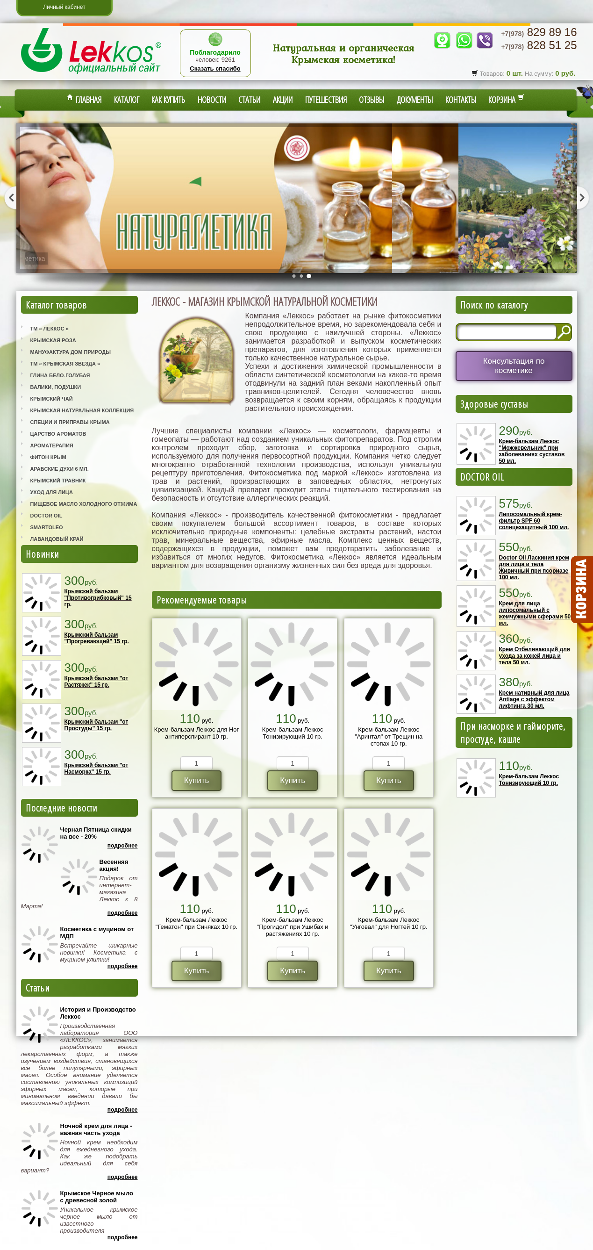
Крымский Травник (58, 480)
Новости (212, 99)
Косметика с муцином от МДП (97, 933)
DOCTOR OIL (482, 476)
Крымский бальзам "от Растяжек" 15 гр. (96, 681)
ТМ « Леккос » (49, 328)
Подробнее (122, 845)
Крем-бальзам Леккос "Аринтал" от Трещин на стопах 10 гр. (388, 736)
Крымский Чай (51, 399)
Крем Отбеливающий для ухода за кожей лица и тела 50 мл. (534, 656)
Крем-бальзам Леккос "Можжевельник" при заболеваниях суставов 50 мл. (532, 451)
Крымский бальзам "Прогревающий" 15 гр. (96, 638)
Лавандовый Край (57, 539)
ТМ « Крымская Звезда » (65, 363)
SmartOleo (46, 527)
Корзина (506, 99)
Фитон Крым (48, 457)
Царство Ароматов (58, 434)
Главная (84, 99)
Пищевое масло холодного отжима (83, 504)
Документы (415, 99)
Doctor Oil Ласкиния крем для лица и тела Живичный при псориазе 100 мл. (534, 567)
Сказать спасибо (215, 68)
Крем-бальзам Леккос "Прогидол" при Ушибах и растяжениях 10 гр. (293, 926)
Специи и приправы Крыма (70, 422)
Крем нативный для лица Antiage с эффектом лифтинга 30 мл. (534, 699)
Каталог (126, 99)
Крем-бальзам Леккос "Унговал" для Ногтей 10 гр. (389, 923)
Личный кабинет (64, 7)
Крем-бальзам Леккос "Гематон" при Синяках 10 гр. (196, 923)
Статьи (249, 99)
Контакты (460, 99)
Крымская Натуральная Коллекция (82, 410)
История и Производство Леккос (98, 1013)
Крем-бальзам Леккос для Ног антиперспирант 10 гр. (196, 733)
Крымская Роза (53, 340)
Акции (283, 99)
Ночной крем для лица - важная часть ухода (96, 1129)
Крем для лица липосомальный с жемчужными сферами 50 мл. (535, 613)
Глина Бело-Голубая (60, 375)
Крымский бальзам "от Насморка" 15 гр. (96, 768)
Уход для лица (51, 492)
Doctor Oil (46, 515)
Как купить (168, 99)
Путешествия (326, 99)
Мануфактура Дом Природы (70, 352)
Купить (196, 780)
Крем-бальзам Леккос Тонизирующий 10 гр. (292, 733)
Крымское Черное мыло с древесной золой (96, 1197)
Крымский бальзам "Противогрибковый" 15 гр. (98, 598)
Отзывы (371, 99)
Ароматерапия (51, 445)
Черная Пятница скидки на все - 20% (96, 833)
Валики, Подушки (55, 387)
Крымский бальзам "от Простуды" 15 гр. (96, 725)
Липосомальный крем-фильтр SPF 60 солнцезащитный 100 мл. (534, 521)
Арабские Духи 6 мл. (59, 469)
